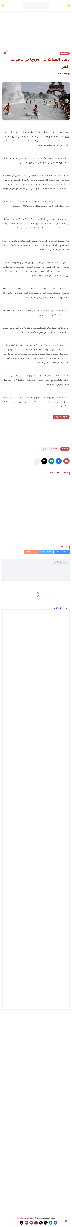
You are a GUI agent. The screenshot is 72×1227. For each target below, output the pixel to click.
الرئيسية (64, 53)
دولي (44, 449)
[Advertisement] (36, 33)
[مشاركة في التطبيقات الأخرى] (37, 461)
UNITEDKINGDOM (60, 608)
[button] (59, 461)
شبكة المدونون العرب (26, 1218)
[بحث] (4, 5)
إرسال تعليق (60, 562)
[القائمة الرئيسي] (68, 5)
